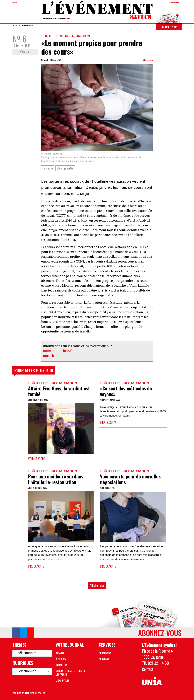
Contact (147, 669)
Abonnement (106, 652)
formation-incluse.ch (58, 351)
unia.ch (48, 356)
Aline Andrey (148, 59)
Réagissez (25, 52)
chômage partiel (65, 168)
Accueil (60, 652)
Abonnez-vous (169, 27)
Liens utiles (62, 680)
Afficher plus (97, 585)
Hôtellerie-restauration (66, 36)
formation (48, 168)
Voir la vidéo (36, 458)
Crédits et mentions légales (28, 693)
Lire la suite (108, 422)
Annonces (104, 659)
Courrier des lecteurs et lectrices (70, 672)
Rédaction (61, 665)
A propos (61, 659)
